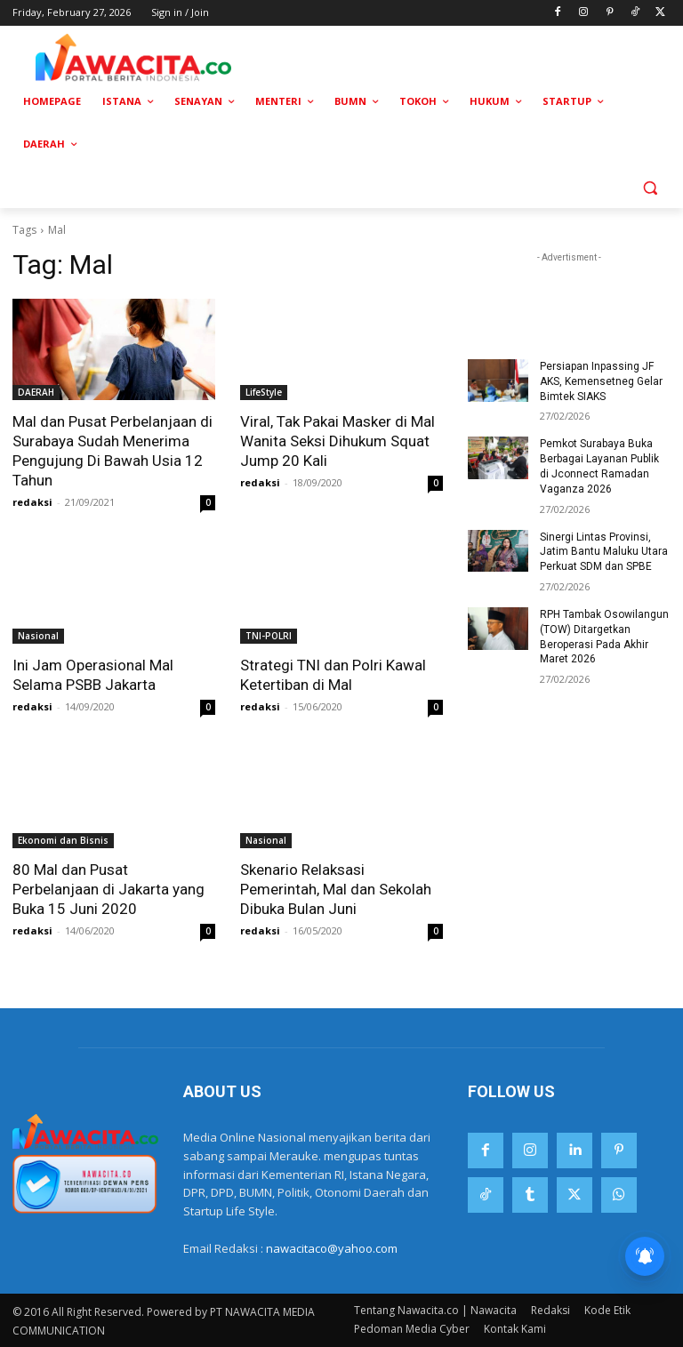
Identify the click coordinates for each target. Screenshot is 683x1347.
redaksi (32, 502)
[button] (650, 187)
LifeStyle (263, 392)
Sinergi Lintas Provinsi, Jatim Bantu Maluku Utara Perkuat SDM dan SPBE (604, 552)
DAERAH (36, 392)
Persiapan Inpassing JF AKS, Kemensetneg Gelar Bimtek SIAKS (601, 381)
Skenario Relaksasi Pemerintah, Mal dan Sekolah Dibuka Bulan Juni (335, 889)
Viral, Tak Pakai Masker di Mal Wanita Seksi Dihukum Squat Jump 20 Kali (337, 441)
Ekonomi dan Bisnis (63, 840)
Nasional (38, 635)
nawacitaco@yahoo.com (332, 1248)
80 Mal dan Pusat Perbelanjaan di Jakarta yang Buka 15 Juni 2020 (108, 889)
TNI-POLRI (268, 635)
